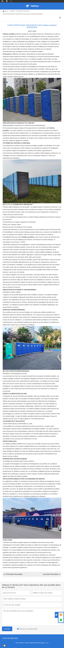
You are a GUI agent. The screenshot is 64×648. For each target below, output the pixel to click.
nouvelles (12, 11)
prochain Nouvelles (51, 574)
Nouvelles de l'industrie (23, 11)
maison (5, 11)
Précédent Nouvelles (13, 574)
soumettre (7, 629)
